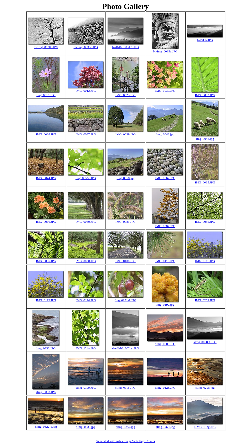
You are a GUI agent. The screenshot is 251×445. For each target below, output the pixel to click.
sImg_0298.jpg (204, 387)
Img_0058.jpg (125, 178)
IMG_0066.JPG (46, 221)
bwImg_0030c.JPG (85, 47)
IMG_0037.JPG (86, 134)
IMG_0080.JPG (86, 221)
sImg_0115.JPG (125, 387)
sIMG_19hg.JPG (205, 427)
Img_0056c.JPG (85, 178)
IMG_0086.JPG (46, 261)
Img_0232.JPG (45, 348)
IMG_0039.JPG (125, 134)
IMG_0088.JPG (86, 261)
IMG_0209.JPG (205, 300)
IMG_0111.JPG (205, 261)
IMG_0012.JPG (86, 90)
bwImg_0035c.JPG (165, 51)
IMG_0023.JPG (125, 95)
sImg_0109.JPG (86, 387)
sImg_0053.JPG (46, 392)
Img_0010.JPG (45, 95)
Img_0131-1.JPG (125, 300)
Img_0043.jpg (205, 139)
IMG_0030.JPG (165, 90)
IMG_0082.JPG (165, 226)
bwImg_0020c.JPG (46, 47)
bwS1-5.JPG (205, 40)
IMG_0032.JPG (205, 95)
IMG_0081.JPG (125, 221)
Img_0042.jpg (165, 134)
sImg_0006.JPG (165, 344)
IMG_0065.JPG (205, 182)
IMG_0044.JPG (46, 178)
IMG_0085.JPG (205, 221)
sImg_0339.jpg (85, 427)
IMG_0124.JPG (86, 300)
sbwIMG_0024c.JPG (125, 348)
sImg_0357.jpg (125, 427)
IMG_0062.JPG (165, 178)
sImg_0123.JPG (165, 387)
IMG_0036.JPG (46, 134)
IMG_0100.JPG (125, 261)
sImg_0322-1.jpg (46, 426)
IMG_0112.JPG (46, 300)
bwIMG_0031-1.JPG (125, 47)
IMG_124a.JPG (86, 348)
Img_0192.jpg (165, 304)
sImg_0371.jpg (165, 427)
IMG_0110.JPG (165, 261)
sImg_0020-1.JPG (204, 342)
